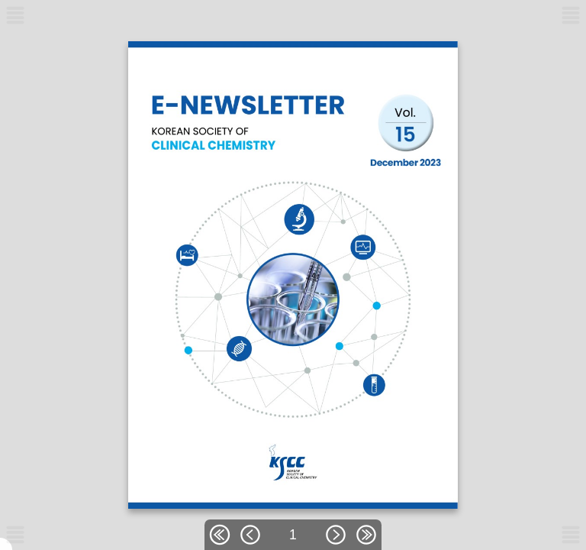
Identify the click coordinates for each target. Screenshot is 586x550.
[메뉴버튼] (15, 534)
